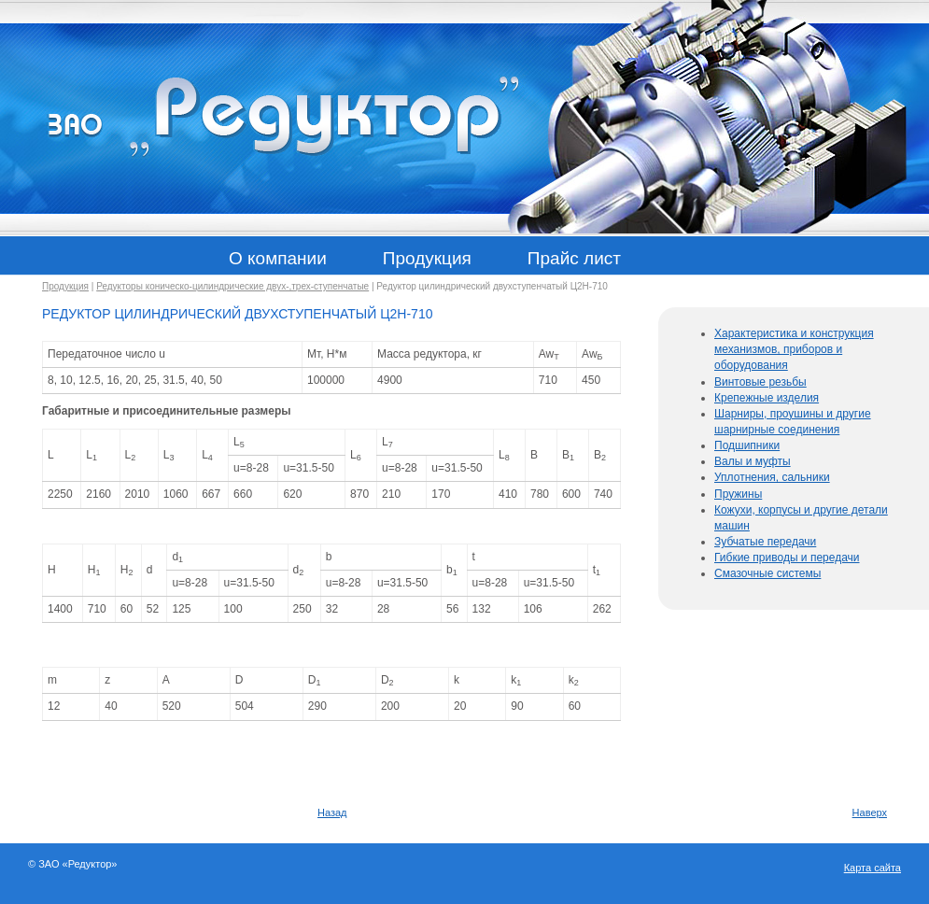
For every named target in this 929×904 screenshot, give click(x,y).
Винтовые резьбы (760, 381)
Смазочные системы (767, 573)
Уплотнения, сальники (772, 477)
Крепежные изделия (766, 397)
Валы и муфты (752, 461)
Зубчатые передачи (765, 541)
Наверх (869, 812)
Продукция (65, 286)
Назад (332, 812)
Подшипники (747, 445)
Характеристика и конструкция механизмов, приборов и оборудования (794, 349)
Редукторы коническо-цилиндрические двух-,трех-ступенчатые (232, 286)
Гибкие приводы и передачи (787, 557)
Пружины (738, 494)
